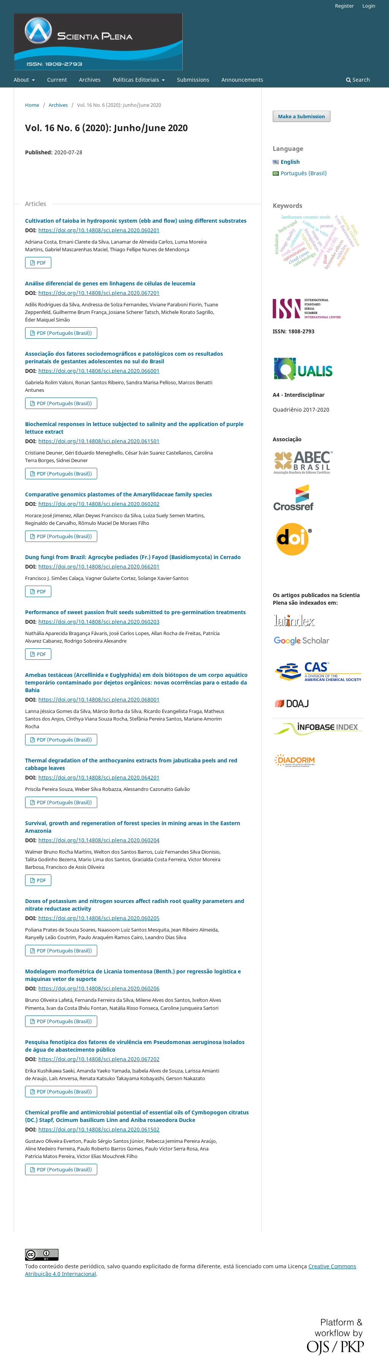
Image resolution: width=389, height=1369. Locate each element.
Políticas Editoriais (137, 79)
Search (358, 79)
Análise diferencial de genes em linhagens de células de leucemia (110, 283)
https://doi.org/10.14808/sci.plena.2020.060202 (99, 503)
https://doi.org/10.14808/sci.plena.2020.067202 (99, 1059)
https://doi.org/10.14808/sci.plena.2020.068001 (99, 699)
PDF (41, 262)
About (22, 79)
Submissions (193, 79)
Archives (90, 79)
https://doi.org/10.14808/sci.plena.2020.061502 (99, 1129)
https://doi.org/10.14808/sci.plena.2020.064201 (99, 777)
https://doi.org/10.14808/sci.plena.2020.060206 (99, 988)
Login (368, 5)
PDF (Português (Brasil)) (64, 333)
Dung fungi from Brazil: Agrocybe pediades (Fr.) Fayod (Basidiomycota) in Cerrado (133, 557)
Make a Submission (301, 116)
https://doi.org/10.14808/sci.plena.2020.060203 (99, 621)
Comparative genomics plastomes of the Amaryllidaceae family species (118, 494)
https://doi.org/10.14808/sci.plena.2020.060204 (99, 840)
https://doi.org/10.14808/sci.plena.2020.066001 (99, 370)
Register (344, 5)
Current (57, 79)
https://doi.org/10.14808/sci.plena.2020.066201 (99, 566)
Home (32, 104)
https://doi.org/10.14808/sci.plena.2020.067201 (99, 292)
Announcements (242, 79)
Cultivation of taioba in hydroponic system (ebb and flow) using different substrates (136, 220)
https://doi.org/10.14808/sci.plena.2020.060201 (99, 230)
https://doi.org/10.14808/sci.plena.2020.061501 (99, 441)
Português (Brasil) (304, 173)
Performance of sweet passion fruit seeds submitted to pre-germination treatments (135, 612)
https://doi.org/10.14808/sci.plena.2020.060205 (99, 918)
